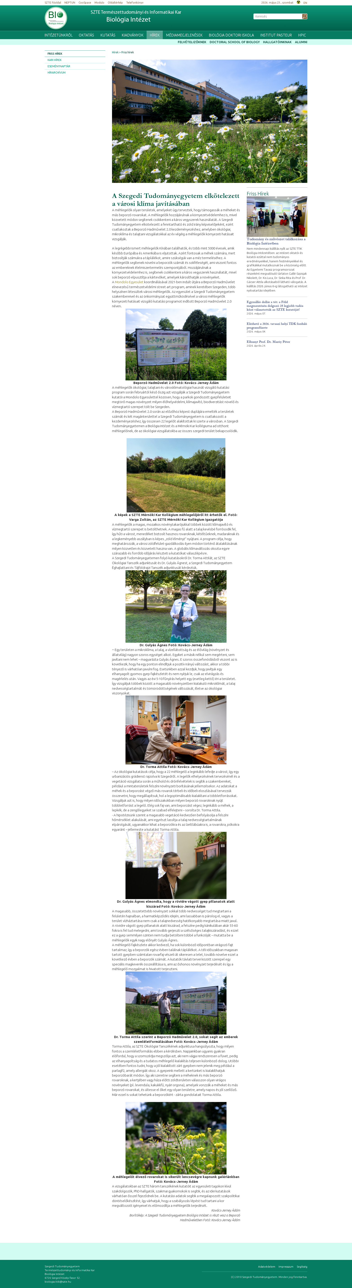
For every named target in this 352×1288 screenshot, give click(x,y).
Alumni (301, 42)
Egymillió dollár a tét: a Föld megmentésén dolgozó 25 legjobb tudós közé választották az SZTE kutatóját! (275, 306)
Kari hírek (55, 59)
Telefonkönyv (134, 2)
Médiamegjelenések (184, 35)
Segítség (302, 1266)
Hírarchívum (57, 72)
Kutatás (107, 35)
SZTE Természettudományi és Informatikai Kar (136, 17)
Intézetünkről (58, 35)
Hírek (155, 35)
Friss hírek (55, 53)
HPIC (302, 35)
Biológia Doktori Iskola (231, 35)
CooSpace (85, 2)
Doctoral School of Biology (235, 42)
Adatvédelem (266, 1266)
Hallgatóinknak (277, 42)
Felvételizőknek (192, 42)
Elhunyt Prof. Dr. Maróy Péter (268, 342)
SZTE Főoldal (53, 2)
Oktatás (86, 35)
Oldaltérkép (115, 2)
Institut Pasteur (276, 35)
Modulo (99, 2)
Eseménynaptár (59, 66)
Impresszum (286, 1266)
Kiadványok (132, 35)
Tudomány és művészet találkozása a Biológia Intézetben (276, 241)
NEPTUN (69, 2)
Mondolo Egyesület (129, 282)
